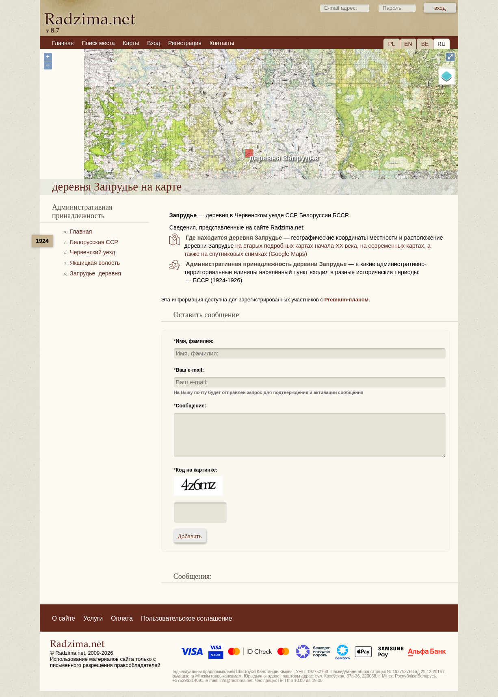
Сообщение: (191, 406)
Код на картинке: (197, 470)
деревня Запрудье (283, 158)
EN (408, 44)
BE (425, 44)
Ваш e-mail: (190, 370)
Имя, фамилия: (195, 341)
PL (391, 44)
